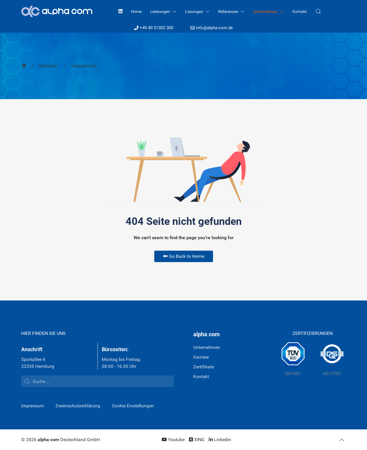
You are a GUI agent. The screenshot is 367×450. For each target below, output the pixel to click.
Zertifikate (203, 367)
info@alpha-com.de (211, 27)
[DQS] (332, 359)
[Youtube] (173, 439)
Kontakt (201, 376)
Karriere (201, 357)
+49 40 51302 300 (153, 27)
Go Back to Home (183, 256)
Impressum (32, 405)
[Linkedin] (120, 11)
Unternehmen (206, 347)
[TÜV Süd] (293, 359)
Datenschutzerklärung (78, 405)
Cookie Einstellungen (133, 405)
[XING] (196, 439)
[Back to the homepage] (61, 11)
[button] (318, 11)
